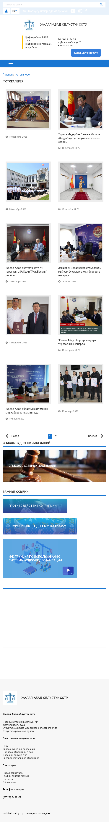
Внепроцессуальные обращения (21, 758)
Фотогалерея (23, 74)
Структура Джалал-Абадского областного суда (30, 727)
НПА (5, 745)
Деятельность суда (14, 724)
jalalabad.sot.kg (11, 813)
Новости (8, 779)
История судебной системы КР (20, 721)
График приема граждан (16, 776)
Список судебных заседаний (19, 749)
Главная (8, 74)
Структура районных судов (18, 731)
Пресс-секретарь (13, 773)
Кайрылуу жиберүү (86, 52)
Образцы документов (15, 755)
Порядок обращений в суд (18, 752)
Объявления (10, 782)
